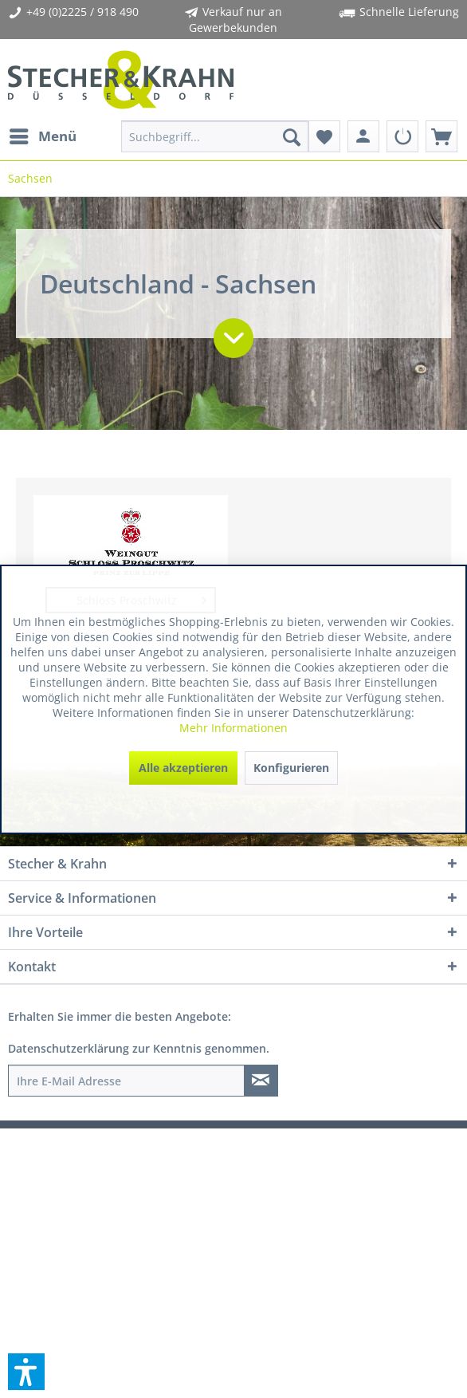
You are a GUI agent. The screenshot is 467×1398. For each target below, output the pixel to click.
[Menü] (42, 136)
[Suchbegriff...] (214, 136)
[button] (26, 1371)
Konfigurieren (291, 767)
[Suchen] (291, 136)
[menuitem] (42, 136)
